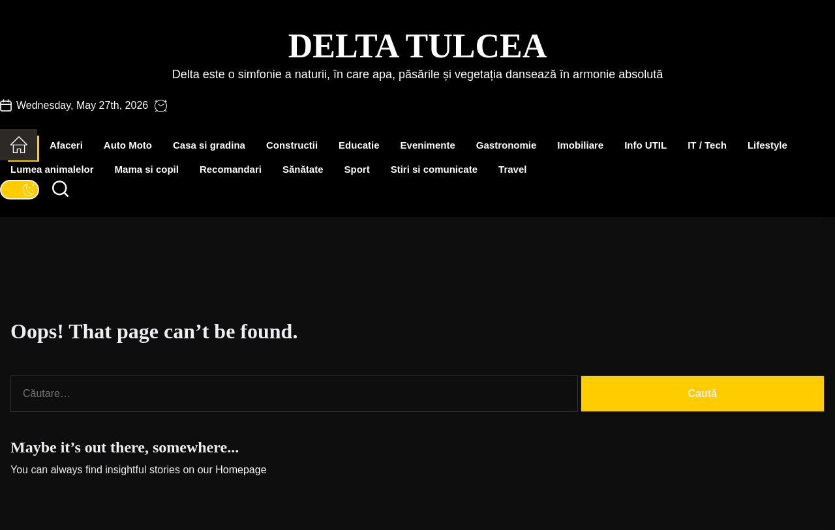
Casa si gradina (209, 145)
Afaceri (66, 145)
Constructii (292, 145)
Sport (357, 169)
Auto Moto (128, 145)
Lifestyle (767, 145)
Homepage (240, 469)
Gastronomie (506, 145)
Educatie (359, 145)
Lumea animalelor (52, 169)
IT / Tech (707, 145)
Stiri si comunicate (434, 169)
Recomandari (231, 169)
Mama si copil (147, 169)
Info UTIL (645, 145)
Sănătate (303, 169)
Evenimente (428, 145)
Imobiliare (580, 145)
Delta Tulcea (417, 46)
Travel (512, 169)
